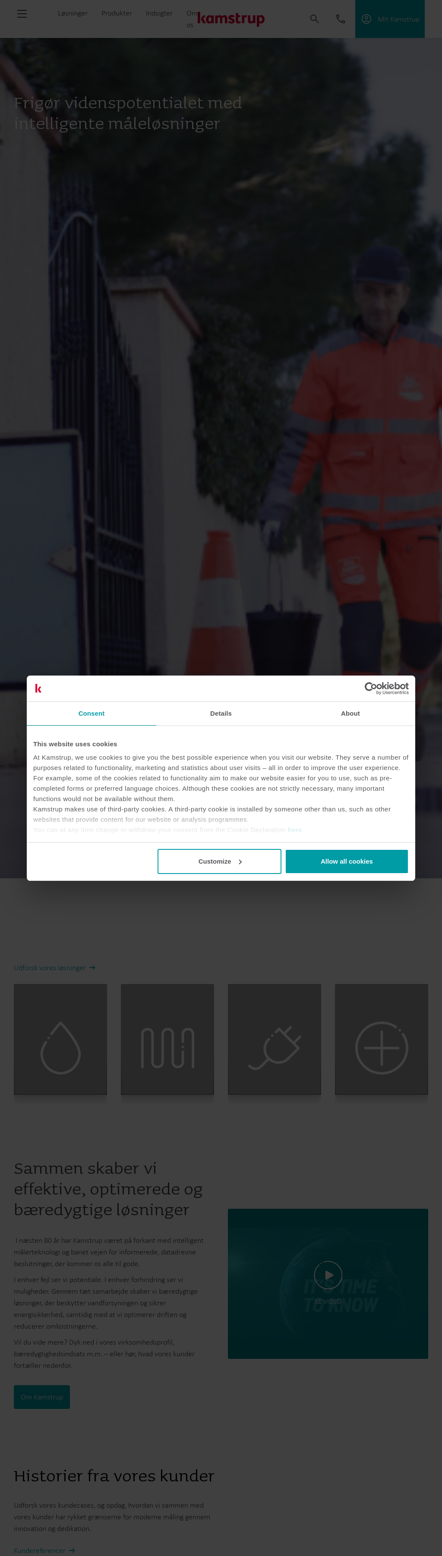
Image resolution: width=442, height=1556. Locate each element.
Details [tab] (221, 713)
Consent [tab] (92, 713)
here (295, 829)
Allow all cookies (347, 861)
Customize (220, 861)
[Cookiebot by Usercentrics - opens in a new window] (371, 688)
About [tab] (350, 713)
